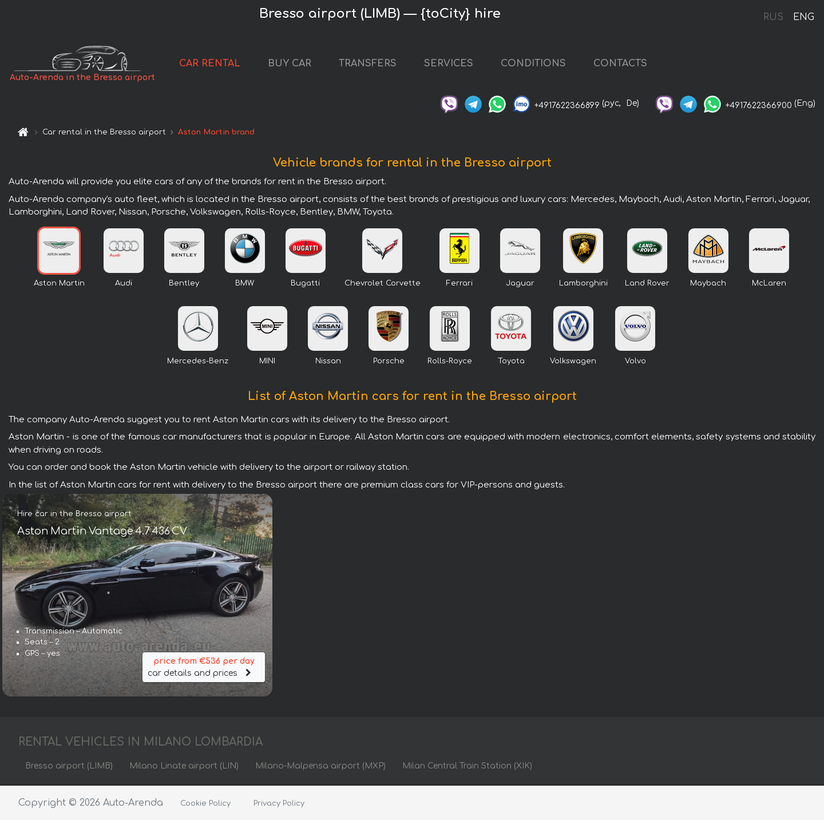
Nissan (328, 362)
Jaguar (520, 284)
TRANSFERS (368, 64)
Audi (123, 284)
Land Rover (647, 284)
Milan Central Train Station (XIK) (467, 767)
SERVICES (448, 64)
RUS (773, 17)
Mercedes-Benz (197, 362)
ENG (803, 17)
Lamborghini (583, 284)
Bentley (184, 284)
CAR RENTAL (209, 64)
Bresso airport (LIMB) (69, 767)
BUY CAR (289, 64)
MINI (267, 362)
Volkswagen (573, 362)
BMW (244, 284)
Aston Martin (59, 284)
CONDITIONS (533, 64)
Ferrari (459, 284)
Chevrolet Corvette (382, 284)
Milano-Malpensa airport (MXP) (320, 767)
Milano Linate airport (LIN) (184, 767)
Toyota (511, 362)
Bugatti (305, 284)
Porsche (389, 362)
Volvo (635, 362)
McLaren (769, 284)
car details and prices (204, 667)
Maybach (708, 284)
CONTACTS (620, 64)
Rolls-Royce (449, 362)
